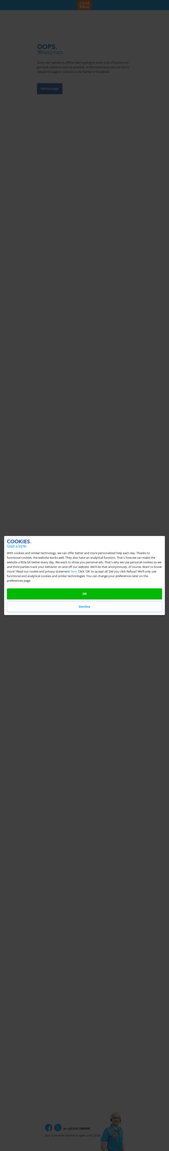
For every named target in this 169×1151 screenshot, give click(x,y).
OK (84, 594)
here (73, 571)
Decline (84, 606)
